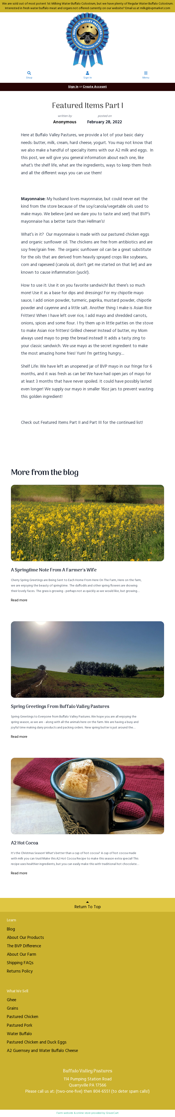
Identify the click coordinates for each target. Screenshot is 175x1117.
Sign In (87, 76)
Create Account (95, 86)
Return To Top (88, 905)
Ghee (11, 1000)
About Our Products (25, 937)
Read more (19, 600)
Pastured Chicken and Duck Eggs (37, 1042)
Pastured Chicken (22, 1016)
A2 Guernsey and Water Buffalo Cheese (42, 1050)
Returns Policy (20, 971)
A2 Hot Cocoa (24, 843)
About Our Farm (21, 954)
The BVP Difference (24, 946)
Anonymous (64, 122)
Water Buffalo (19, 1034)
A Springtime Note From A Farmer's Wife (54, 570)
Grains (12, 1008)
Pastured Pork (19, 1025)
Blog (11, 929)
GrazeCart (112, 1113)
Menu (145, 76)
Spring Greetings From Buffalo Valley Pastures (60, 706)
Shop (29, 76)
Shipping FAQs (20, 963)
